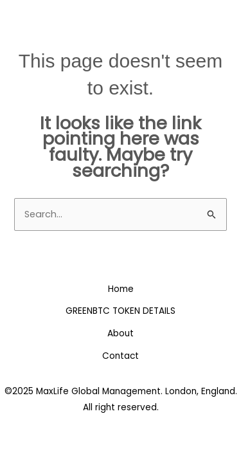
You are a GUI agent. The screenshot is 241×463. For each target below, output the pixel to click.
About (120, 333)
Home (121, 289)
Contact (120, 356)
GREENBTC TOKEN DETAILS (120, 311)
